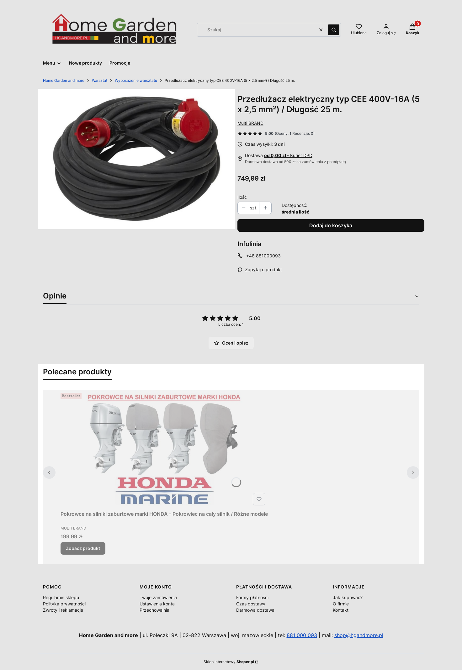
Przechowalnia (154, 610)
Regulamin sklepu (61, 597)
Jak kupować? (348, 597)
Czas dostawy (250, 603)
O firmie (341, 603)
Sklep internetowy (229, 661)
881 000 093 (302, 635)
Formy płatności (252, 597)
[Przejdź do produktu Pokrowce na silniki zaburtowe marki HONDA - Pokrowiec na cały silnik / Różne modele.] (164, 449)
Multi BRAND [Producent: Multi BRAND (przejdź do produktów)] (250, 123)
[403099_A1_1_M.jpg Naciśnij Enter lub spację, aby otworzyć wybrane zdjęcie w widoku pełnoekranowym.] (136, 159)
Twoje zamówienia (158, 597)
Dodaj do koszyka (330, 225)
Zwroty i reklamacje (63, 610)
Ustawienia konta (157, 603)
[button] (333, 29)
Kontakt (340, 610)
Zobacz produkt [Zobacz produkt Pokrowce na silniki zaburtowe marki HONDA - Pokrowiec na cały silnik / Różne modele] (83, 548)
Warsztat (99, 80)
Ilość (242, 197)
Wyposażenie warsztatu (136, 80)
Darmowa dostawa (255, 610)
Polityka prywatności (64, 603)
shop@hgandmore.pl (358, 635)
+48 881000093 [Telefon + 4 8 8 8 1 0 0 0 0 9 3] (263, 255)
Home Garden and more (63, 80)
